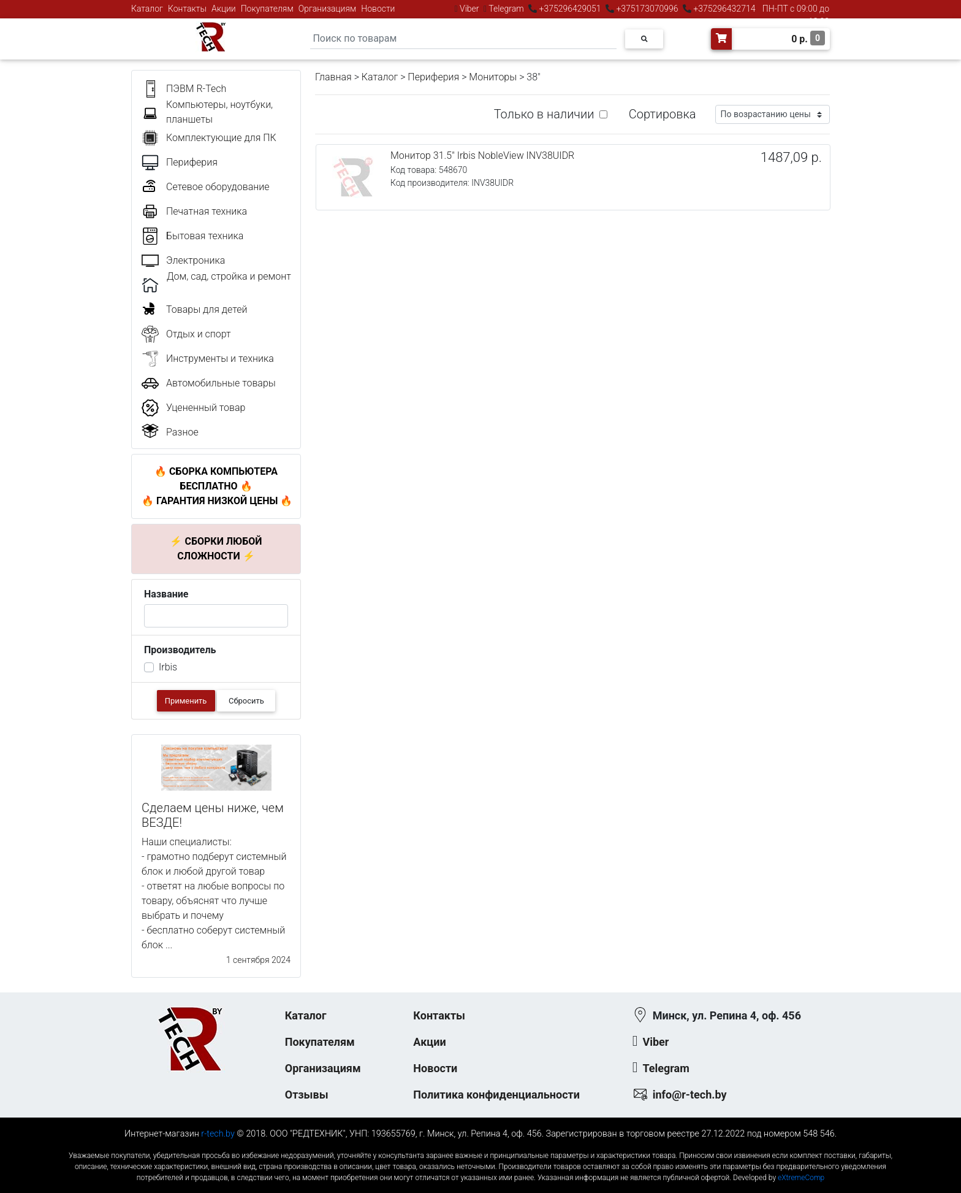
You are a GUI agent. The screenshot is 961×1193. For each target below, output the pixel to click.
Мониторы (493, 77)
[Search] (463, 39)
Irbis (168, 667)
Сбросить (246, 700)
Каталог (147, 8)
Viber (469, 8)
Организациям (327, 8)
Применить (186, 700)
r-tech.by (218, 1134)
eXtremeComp (801, 1177)
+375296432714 (723, 8)
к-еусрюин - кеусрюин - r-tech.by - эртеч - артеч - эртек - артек (480, 1145)
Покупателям (267, 8)
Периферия (433, 77)
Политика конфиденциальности (496, 1094)
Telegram (506, 8)
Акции (223, 8)
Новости (378, 8)
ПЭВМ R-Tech (196, 88)
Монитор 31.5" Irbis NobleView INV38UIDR (482, 155)
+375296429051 (570, 8)
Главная (333, 77)
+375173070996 (646, 8)
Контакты (187, 8)
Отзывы (307, 1094)
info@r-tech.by (690, 1094)
